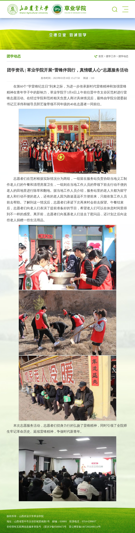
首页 (100, 56)
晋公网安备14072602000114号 (85, 526)
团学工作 (111, 56)
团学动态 (123, 56)
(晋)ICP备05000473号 (55, 526)
